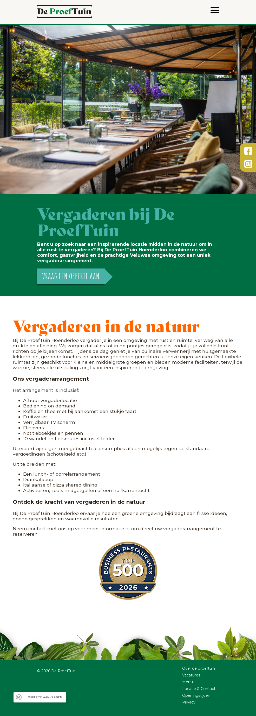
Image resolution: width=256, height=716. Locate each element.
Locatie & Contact (198, 688)
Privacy (188, 702)
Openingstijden (196, 695)
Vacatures (191, 675)
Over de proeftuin (198, 668)
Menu (187, 682)
